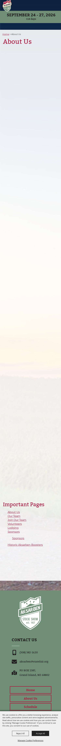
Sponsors (14, 531)
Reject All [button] (20, 733)
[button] (51, 5)
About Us (14, 512)
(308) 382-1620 (29, 652)
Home (5, 34)
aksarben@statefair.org (34, 661)
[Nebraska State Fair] (7, 6)
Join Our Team (17, 520)
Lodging (13, 527)
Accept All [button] (40, 733)
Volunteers (15, 524)
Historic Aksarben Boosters (25, 544)
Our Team (14, 516)
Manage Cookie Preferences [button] (30, 740)
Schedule (30, 707)
